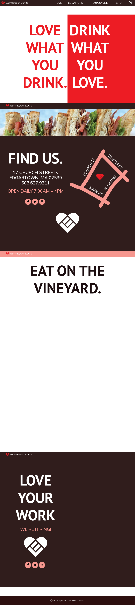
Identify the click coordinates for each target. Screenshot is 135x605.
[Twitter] (35, 202)
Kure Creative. (78, 600)
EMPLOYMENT (101, 3)
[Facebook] (28, 202)
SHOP (119, 3)
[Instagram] (42, 202)
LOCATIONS (79, 3)
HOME (58, 3)
